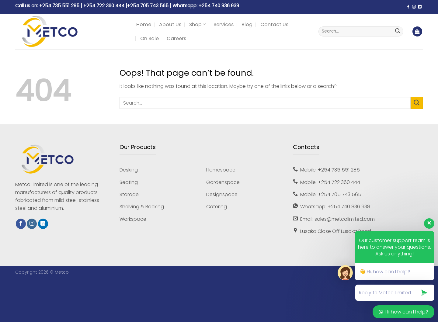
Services (224, 24)
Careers (176, 38)
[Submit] (397, 31)
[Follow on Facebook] (408, 7)
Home (143, 24)
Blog (247, 24)
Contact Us (274, 24)
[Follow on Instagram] (414, 7)
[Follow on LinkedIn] (420, 7)
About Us (170, 24)
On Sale (149, 38)
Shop (197, 24)
